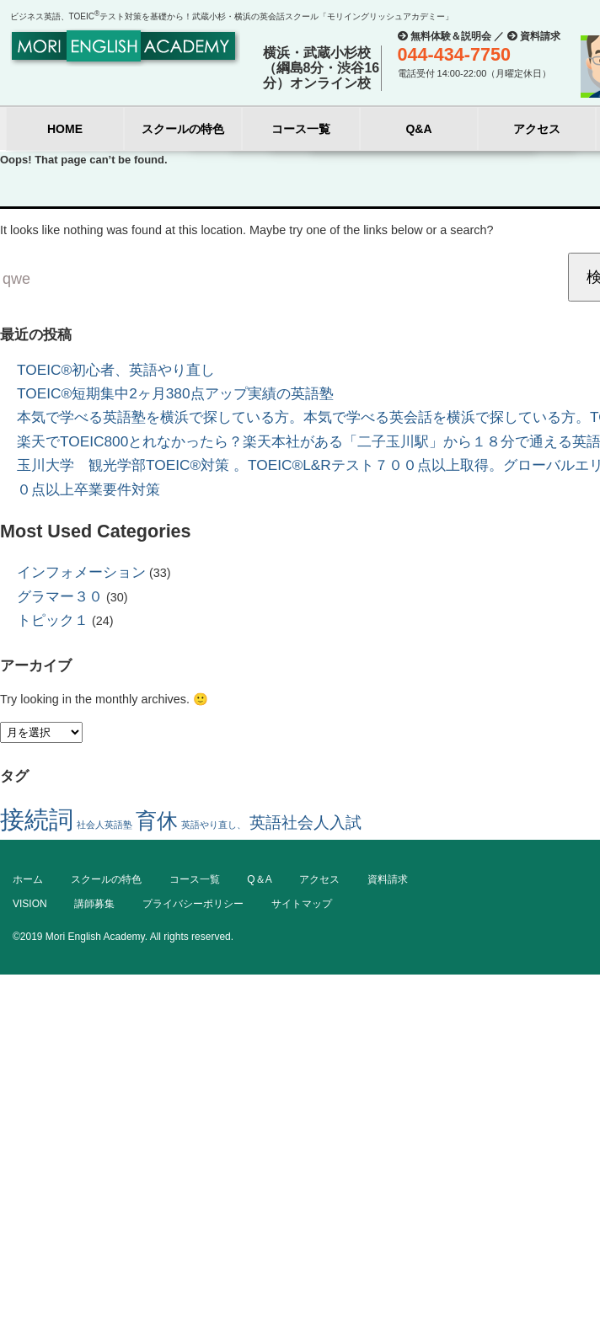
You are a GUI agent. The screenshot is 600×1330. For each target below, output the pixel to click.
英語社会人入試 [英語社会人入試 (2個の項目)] (305, 822)
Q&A (418, 129)
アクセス (536, 129)
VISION (30, 904)
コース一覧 (300, 129)
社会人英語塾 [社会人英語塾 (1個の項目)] (104, 825)
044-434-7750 (454, 54)
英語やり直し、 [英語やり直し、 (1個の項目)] (213, 825)
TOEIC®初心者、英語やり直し (116, 369)
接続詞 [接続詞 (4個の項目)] (36, 819)
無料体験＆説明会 (450, 36)
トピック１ (52, 620)
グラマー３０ (60, 596)
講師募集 (94, 904)
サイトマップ (301, 904)
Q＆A (259, 879)
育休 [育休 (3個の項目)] (157, 820)
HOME (65, 129)
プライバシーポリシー (193, 904)
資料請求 (540, 36)
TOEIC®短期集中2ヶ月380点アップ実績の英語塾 (175, 393)
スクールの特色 (183, 129)
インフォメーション (81, 572)
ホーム (28, 879)
